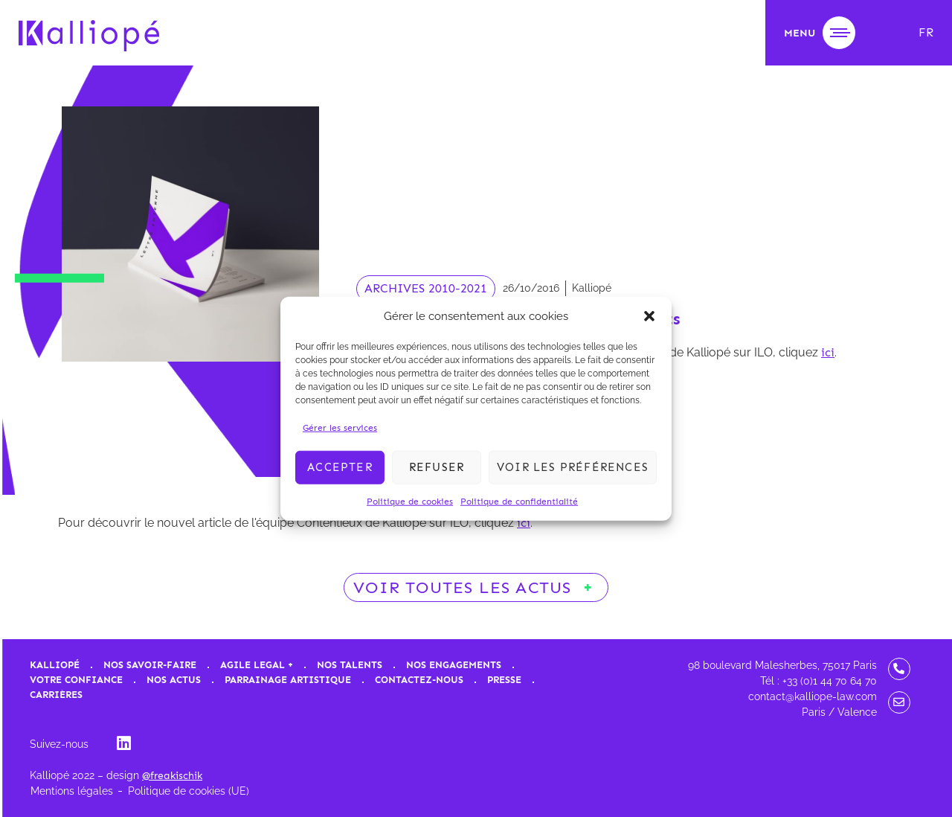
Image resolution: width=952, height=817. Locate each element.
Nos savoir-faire (149, 664)
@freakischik (172, 775)
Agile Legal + (256, 664)
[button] (649, 316)
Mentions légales (71, 791)
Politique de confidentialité (519, 501)
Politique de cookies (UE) (188, 791)
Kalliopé (55, 664)
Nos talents (349, 664)
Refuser (436, 467)
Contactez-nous (419, 679)
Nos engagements (453, 664)
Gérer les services (340, 427)
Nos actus (174, 679)
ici (827, 352)
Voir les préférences (573, 467)
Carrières (56, 694)
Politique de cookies (410, 501)
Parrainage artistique (288, 679)
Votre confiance (76, 679)
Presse (504, 679)
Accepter (340, 467)
